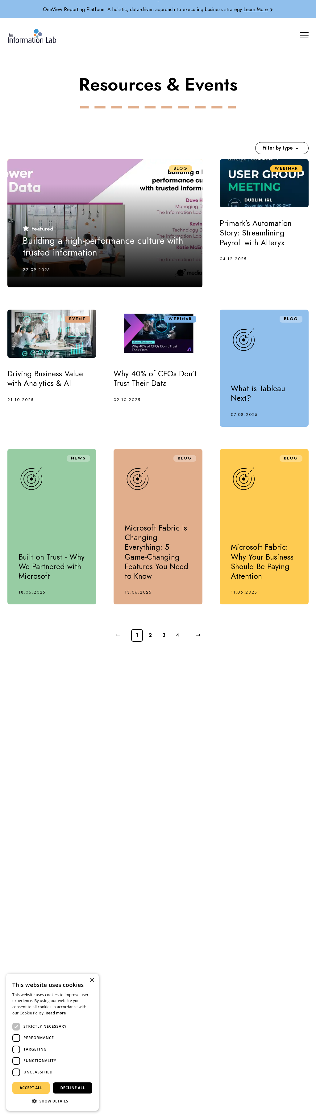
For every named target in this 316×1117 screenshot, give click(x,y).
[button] (52, 1101)
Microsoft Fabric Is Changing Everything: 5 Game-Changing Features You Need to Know (156, 552)
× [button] (91, 980)
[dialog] (52, 1042)
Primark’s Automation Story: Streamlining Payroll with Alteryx (256, 233)
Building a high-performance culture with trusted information (103, 246)
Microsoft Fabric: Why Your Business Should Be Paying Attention (262, 562)
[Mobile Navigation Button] (304, 35)
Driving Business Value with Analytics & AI (45, 378)
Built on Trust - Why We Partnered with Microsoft (52, 567)
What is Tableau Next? (258, 393)
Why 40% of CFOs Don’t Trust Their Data (155, 378)
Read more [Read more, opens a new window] (56, 1013)
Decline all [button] (72, 1087)
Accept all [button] (31, 1087)
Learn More (255, 9)
